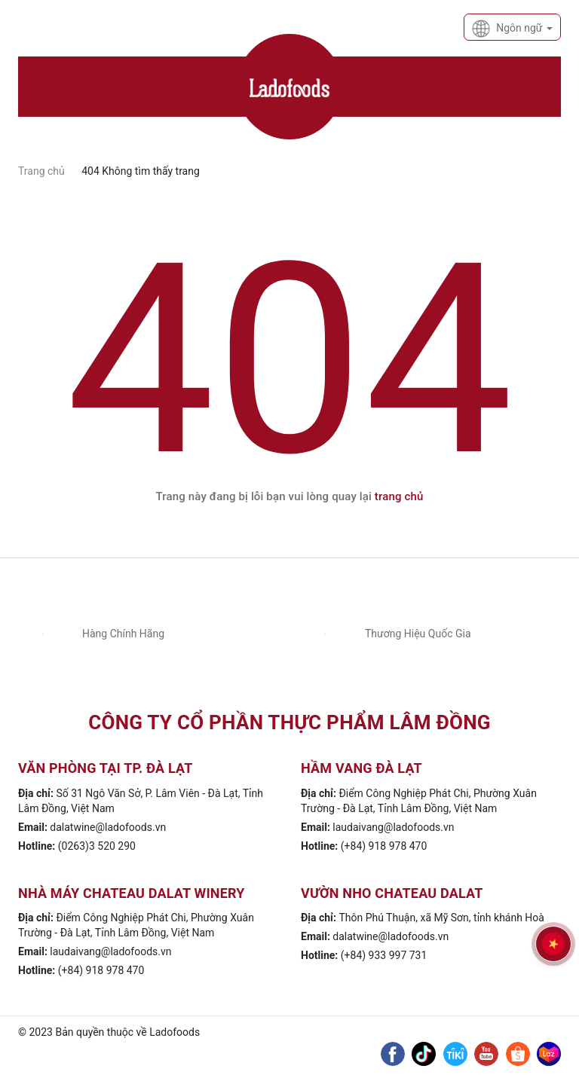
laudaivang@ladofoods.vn (393, 827)
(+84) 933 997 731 (384, 955)
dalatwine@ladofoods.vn (108, 827)
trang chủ (399, 496)
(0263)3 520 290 (97, 846)
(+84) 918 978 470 (384, 846)
